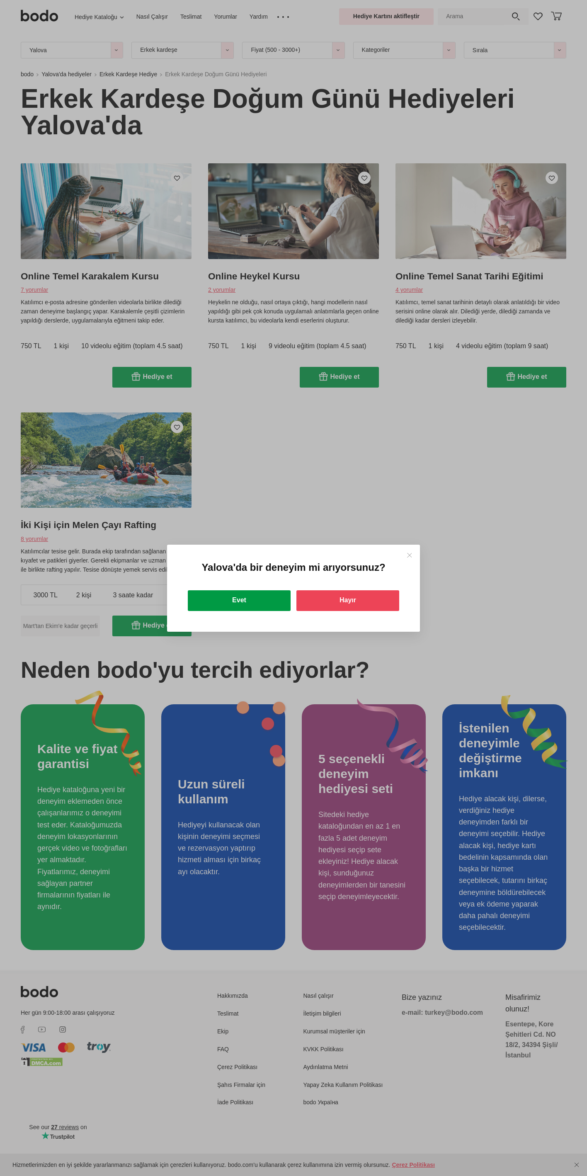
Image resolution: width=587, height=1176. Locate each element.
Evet (239, 600)
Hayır (348, 600)
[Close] (409, 555)
